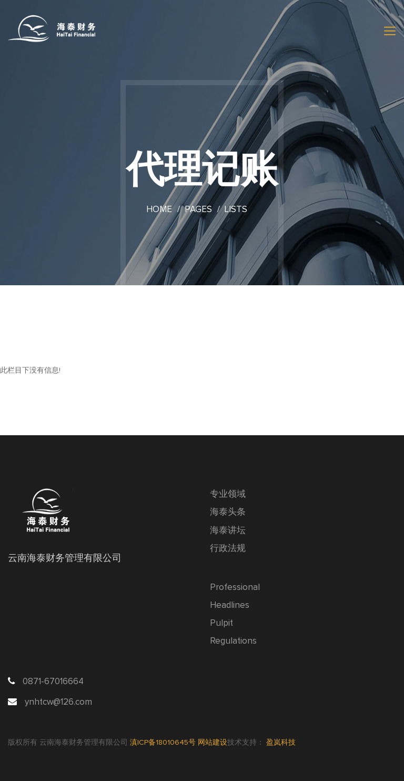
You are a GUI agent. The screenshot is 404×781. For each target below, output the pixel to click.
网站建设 (212, 742)
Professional (235, 587)
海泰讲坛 (228, 530)
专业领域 (228, 494)
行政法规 (228, 548)
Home (159, 209)
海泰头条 (228, 512)
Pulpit (221, 623)
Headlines (229, 605)
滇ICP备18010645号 (164, 742)
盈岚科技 (281, 742)
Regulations (233, 641)
